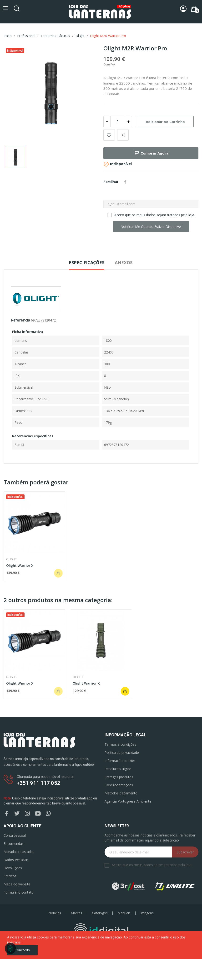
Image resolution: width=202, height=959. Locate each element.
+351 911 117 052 (38, 783)
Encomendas (14, 843)
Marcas (76, 913)
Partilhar (125, 181)
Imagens (147, 913)
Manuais (124, 913)
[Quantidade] (118, 121)
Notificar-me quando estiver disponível (151, 226)
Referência (20, 320)
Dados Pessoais (16, 859)
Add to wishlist (109, 135)
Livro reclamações (119, 785)
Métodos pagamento (121, 793)
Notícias (54, 913)
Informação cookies (120, 760)
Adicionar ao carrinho (165, 121)
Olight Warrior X (19, 565)
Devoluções (13, 868)
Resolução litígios (118, 768)
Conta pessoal (15, 835)
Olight (11, 559)
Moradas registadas (19, 851)
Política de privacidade (122, 752)
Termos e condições (120, 744)
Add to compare (123, 135)
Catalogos (100, 913)
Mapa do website (17, 884)
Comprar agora (151, 153)
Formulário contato (19, 892)
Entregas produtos (119, 777)
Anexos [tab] (123, 262)
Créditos (10, 876)
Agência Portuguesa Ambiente (128, 801)
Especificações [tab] (86, 262)
